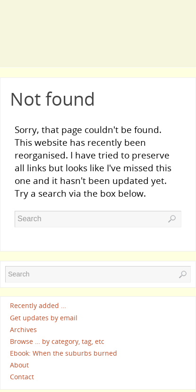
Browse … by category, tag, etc (57, 341)
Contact (22, 377)
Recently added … (38, 305)
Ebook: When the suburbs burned (63, 353)
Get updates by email (43, 317)
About (19, 364)
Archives (23, 329)
